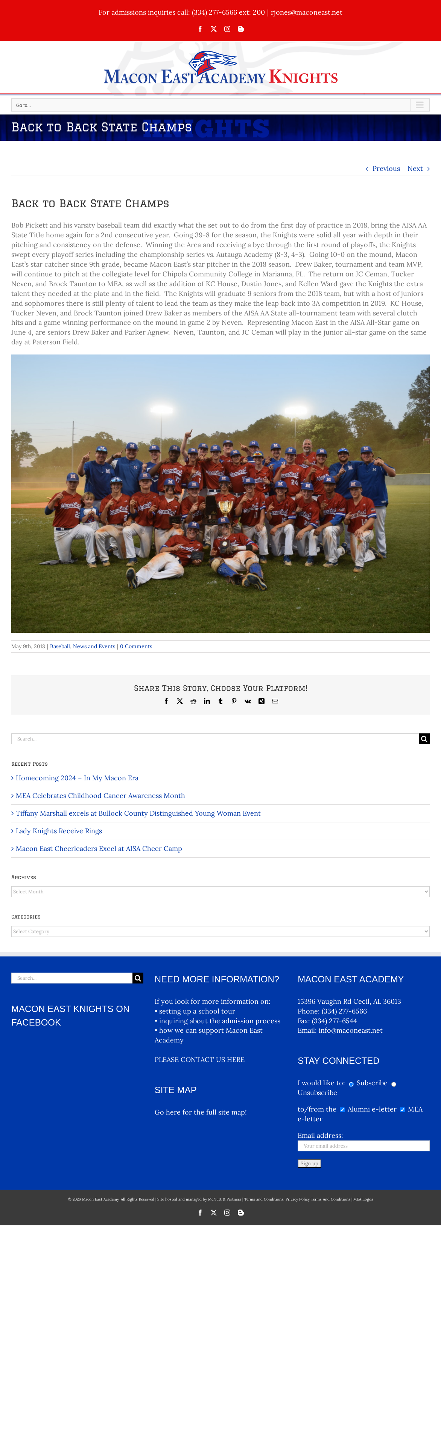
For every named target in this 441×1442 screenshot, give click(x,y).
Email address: (320, 1135)
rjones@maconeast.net (306, 12)
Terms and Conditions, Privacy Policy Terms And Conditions (297, 1199)
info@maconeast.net (351, 1030)
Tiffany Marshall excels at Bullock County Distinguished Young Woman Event (138, 813)
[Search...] (215, 738)
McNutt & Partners (225, 1199)
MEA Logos (363, 1199)
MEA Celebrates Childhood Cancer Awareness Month (100, 795)
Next (415, 168)
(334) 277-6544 (334, 1021)
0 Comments (136, 646)
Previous (386, 168)
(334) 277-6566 (344, 1011)
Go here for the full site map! (201, 1112)
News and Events (94, 646)
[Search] (424, 738)
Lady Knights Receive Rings (59, 831)
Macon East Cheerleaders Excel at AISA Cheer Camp (99, 848)
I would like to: (322, 1082)
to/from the (317, 1109)
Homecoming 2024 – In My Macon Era (77, 778)
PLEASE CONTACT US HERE (200, 1059)
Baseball (60, 646)
